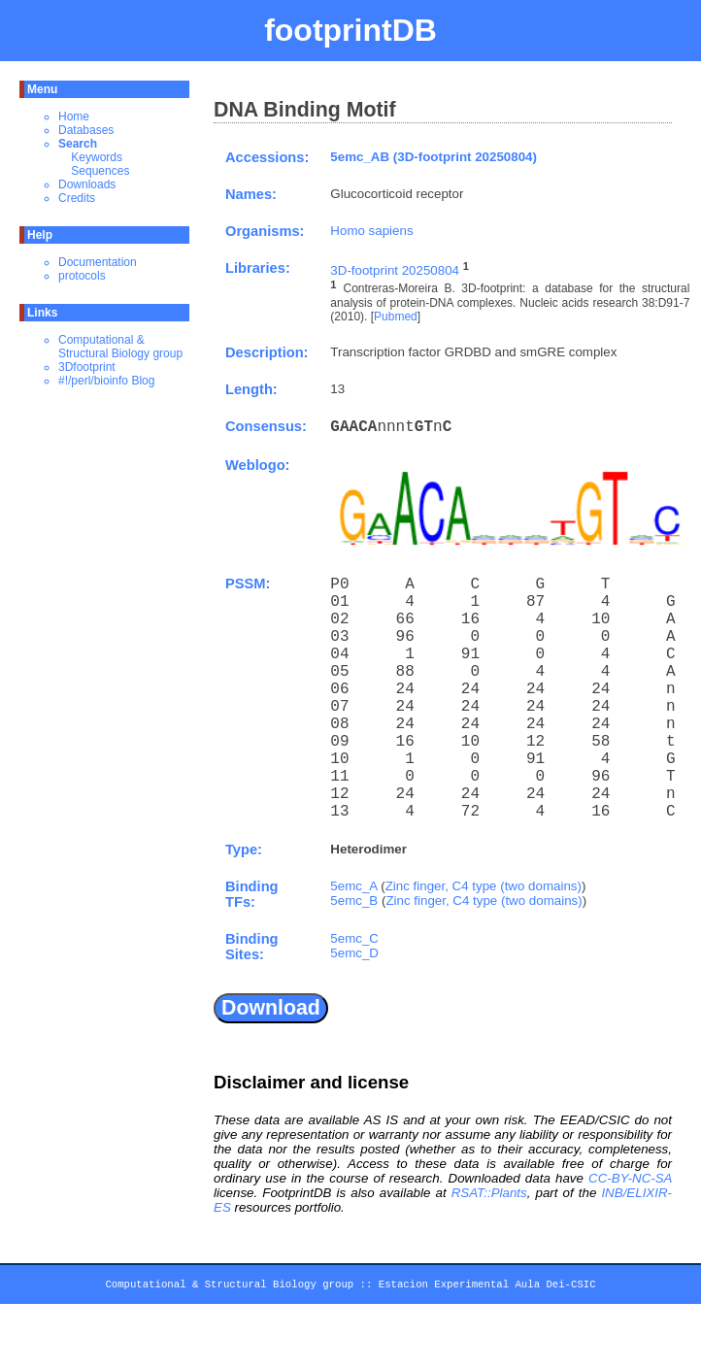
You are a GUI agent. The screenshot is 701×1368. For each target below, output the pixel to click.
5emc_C (354, 938)
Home (73, 116)
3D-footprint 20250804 (394, 270)
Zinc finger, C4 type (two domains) (483, 886)
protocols (82, 276)
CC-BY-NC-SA (630, 1178)
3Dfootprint (87, 367)
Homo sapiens (371, 230)
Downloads (87, 184)
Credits (76, 198)
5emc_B (354, 900)
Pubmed (395, 316)
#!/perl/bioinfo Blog (106, 380)
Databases (86, 130)
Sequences (100, 171)
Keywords (96, 157)
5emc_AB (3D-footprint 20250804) (433, 157)
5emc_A (353, 886)
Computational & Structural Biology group (120, 346)
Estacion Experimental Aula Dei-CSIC (487, 1287)
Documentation (97, 262)
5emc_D (354, 953)
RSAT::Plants (489, 1192)
